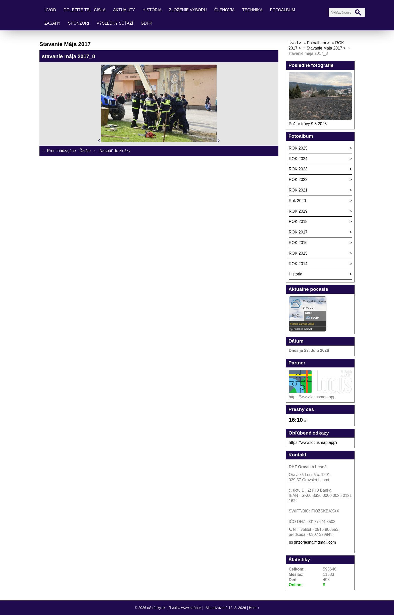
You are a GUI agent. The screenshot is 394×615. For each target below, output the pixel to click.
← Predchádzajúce (59, 151)
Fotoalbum (282, 10)
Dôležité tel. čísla (85, 10)
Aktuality (124, 10)
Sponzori (78, 23)
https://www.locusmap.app (313, 442)
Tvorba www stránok (185, 608)
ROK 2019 (298, 211)
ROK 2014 (298, 264)
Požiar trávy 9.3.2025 (308, 124)
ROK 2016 (298, 243)
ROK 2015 (298, 253)
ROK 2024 (298, 159)
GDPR (146, 23)
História (152, 10)
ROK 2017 (298, 232)
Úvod (50, 10)
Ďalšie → (87, 151)
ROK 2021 (298, 190)
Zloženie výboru (188, 10)
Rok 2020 (297, 201)
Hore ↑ (254, 608)
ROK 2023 (298, 169)
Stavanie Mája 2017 (324, 48)
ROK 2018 (298, 221)
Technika (252, 10)
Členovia (224, 10)
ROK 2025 (298, 148)
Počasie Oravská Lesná (302, 324)
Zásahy (52, 23)
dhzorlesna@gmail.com (315, 542)
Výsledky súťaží (114, 23)
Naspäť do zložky (115, 151)
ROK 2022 (298, 179)
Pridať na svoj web (303, 329)
